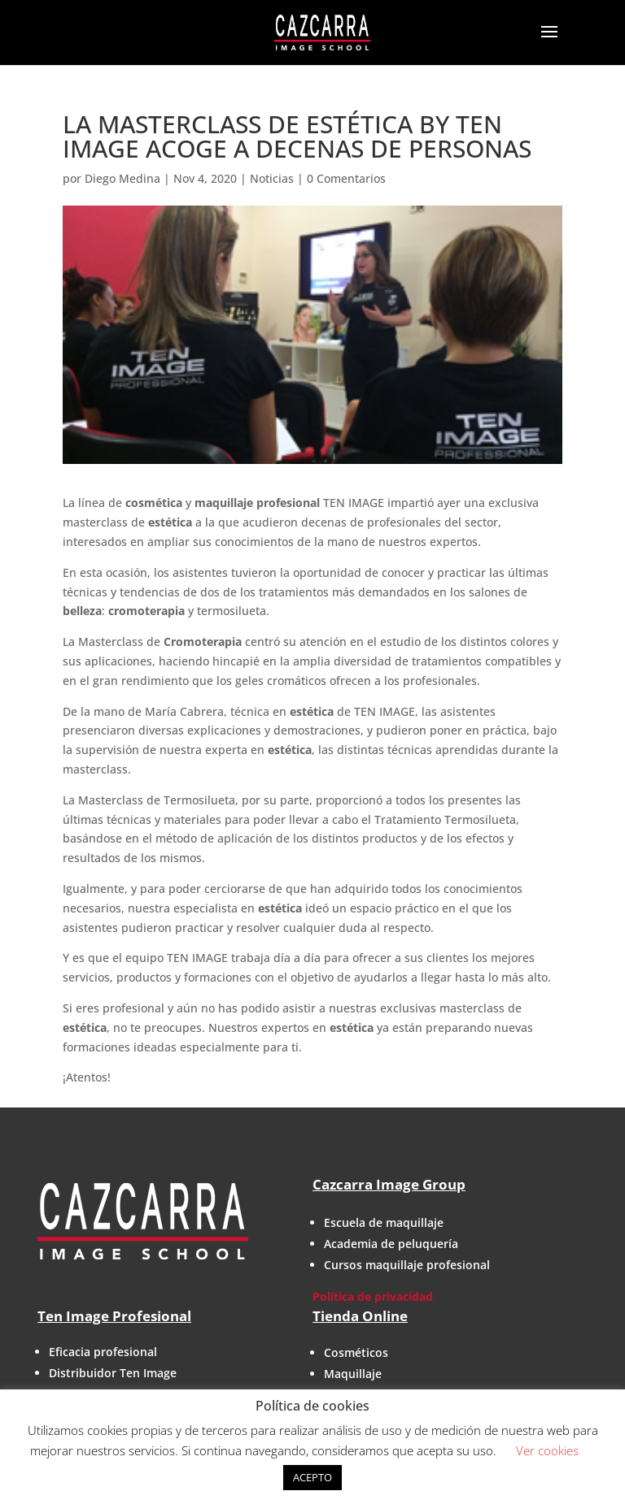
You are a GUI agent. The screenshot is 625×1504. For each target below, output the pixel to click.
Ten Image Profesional (114, 1316)
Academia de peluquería (391, 1243)
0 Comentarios (346, 178)
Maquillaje (353, 1373)
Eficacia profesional (103, 1351)
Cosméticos (356, 1352)
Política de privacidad (372, 1296)
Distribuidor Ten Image (113, 1372)
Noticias (272, 178)
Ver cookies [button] (547, 1450)
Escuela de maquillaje (384, 1222)
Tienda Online (360, 1316)
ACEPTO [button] (312, 1477)
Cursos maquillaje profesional (407, 1264)
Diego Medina (122, 178)
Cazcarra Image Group (388, 1184)
